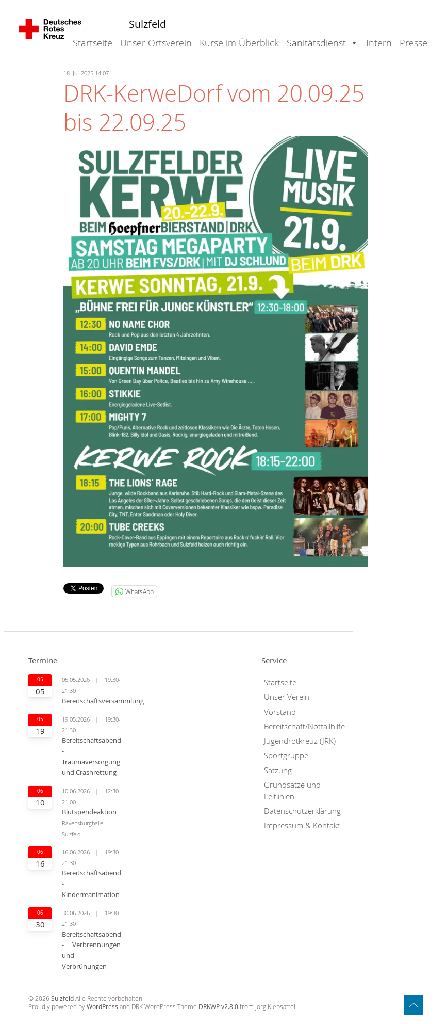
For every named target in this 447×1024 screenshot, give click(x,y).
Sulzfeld (147, 24)
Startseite (92, 43)
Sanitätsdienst (316, 43)
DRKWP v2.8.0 (218, 1007)
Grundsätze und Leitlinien (292, 791)
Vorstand (280, 712)
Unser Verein (286, 697)
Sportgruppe (286, 755)
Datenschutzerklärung (302, 811)
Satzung (278, 770)
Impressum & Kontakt (302, 825)
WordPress (102, 1007)
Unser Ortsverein (156, 43)
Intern (379, 43)
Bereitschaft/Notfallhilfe (304, 726)
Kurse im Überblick (239, 43)
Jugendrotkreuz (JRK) (300, 741)
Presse (413, 43)
